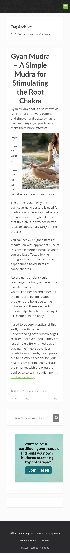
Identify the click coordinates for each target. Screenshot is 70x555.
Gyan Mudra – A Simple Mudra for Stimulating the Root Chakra (30, 78)
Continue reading (23, 377)
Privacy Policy (52, 533)
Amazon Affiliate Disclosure (35, 540)
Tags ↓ (56, 398)
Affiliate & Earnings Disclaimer (26, 533)
